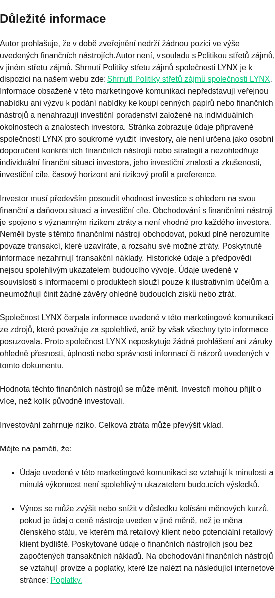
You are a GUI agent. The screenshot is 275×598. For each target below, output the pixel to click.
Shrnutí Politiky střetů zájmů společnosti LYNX (188, 79)
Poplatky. (66, 580)
